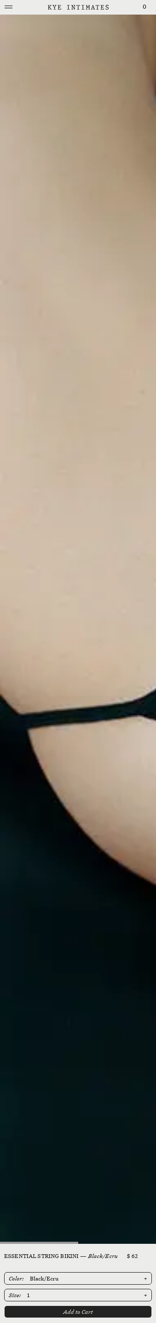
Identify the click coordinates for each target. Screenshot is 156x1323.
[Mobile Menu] (8, 7)
